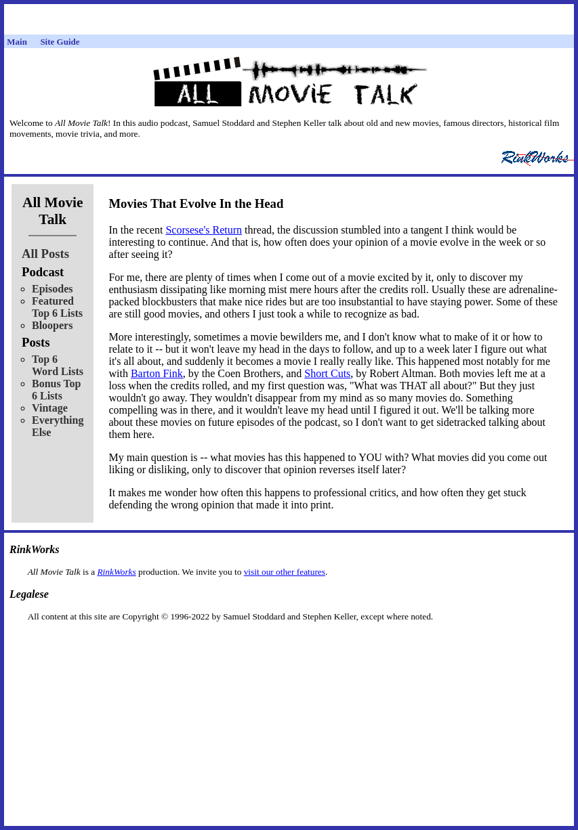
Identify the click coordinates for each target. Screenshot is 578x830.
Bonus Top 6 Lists (56, 389)
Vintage (50, 408)
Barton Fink (157, 373)
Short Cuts (327, 373)
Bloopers (52, 325)
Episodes (52, 288)
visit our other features (284, 572)
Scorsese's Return (203, 230)
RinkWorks (116, 572)
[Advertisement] (289, 643)
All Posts (45, 253)
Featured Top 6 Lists (57, 307)
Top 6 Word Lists (57, 365)
